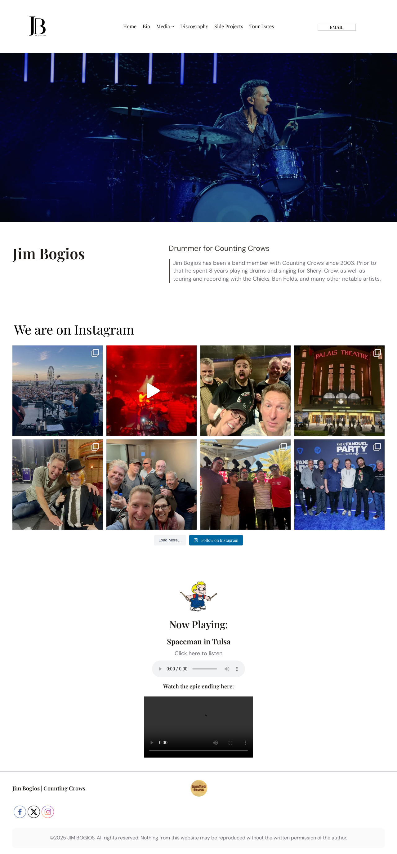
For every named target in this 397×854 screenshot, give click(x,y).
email (336, 27)
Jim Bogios (26, 788)
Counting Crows (64, 788)
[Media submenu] (172, 26)
